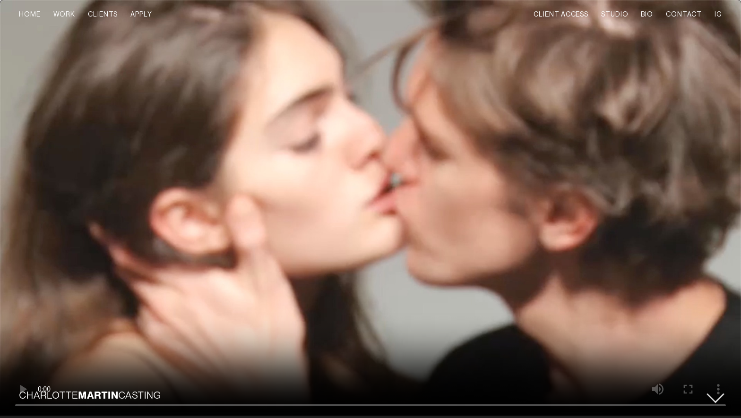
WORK (64, 14)
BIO (647, 14)
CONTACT (684, 14)
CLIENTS (103, 14)
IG (718, 14)
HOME (30, 14)
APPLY (141, 14)
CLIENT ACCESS (561, 14)
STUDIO (614, 14)
